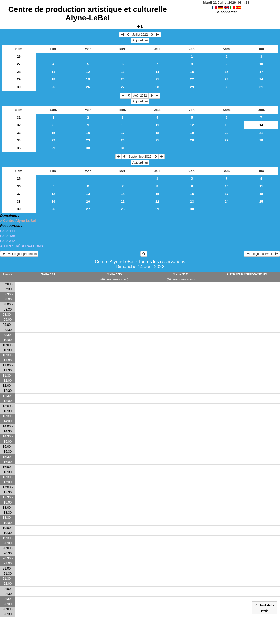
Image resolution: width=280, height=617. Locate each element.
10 (261, 64)
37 (19, 194)
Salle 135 (7, 236)
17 (261, 72)
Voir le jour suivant (261, 254)
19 (88, 79)
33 (19, 133)
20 (123, 79)
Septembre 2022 (140, 156)
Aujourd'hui (140, 40)
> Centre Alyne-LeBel (18, 221)
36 (19, 186)
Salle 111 (7, 231)
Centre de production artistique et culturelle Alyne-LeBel (87, 13)
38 (19, 201)
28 (19, 72)
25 (53, 87)
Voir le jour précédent (19, 254)
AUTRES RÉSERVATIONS (21, 246)
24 (261, 79)
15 (192, 72)
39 (19, 209)
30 (19, 87)
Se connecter (226, 12)
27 (19, 64)
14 (157, 72)
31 (261, 87)
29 (19, 79)
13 (123, 72)
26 (19, 56)
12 (88, 72)
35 (19, 148)
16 (227, 72)
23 (227, 79)
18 (53, 79)
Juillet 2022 (140, 34)
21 (157, 79)
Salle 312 (7, 241)
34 (19, 140)
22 (192, 79)
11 (53, 72)
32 (19, 125)
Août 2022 (140, 96)
